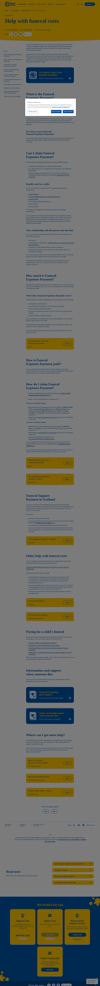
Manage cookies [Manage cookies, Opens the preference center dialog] (33, 111)
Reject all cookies (56, 111)
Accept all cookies (68, 111)
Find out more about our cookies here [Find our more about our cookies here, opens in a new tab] (61, 107)
